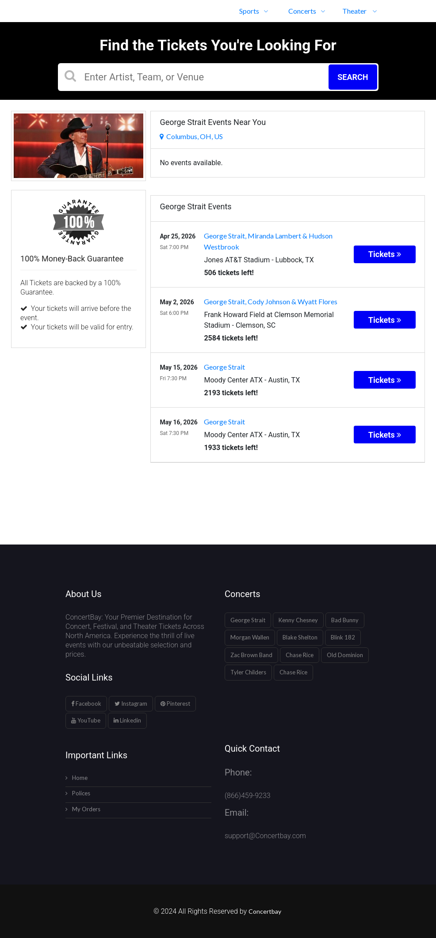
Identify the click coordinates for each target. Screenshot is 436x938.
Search (352, 77)
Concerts (306, 11)
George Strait (247, 620)
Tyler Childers (248, 672)
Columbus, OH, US (191, 136)
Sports (253, 11)
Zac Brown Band (251, 654)
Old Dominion (345, 654)
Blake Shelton (300, 637)
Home (76, 777)
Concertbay (266, 911)
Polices (77, 793)
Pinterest (175, 703)
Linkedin (127, 720)
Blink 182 (343, 637)
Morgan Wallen (249, 637)
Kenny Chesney (298, 620)
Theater (359, 11)
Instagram (131, 703)
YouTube (85, 720)
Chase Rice (300, 654)
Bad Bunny (345, 620)
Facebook (86, 703)
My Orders (82, 809)
